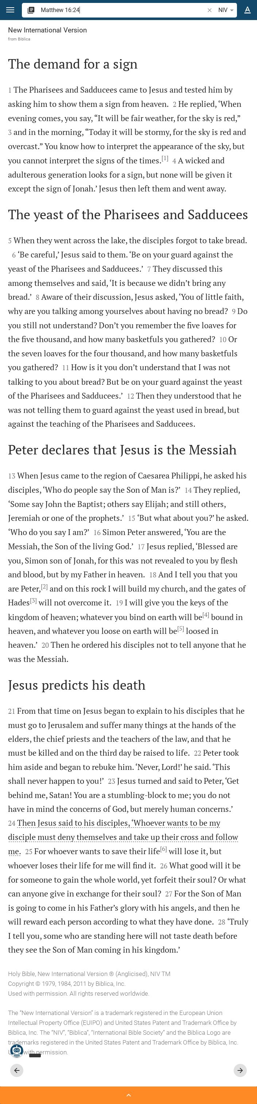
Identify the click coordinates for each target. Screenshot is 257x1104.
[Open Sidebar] (128, 1095)
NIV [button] (227, 10)
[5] (180, 628)
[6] (163, 849)
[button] (10, 10)
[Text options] (247, 10)
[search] (123, 10)
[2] (44, 586)
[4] (205, 615)
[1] (164, 158)
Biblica (24, 39)
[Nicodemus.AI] (16, 1050)
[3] (33, 600)
